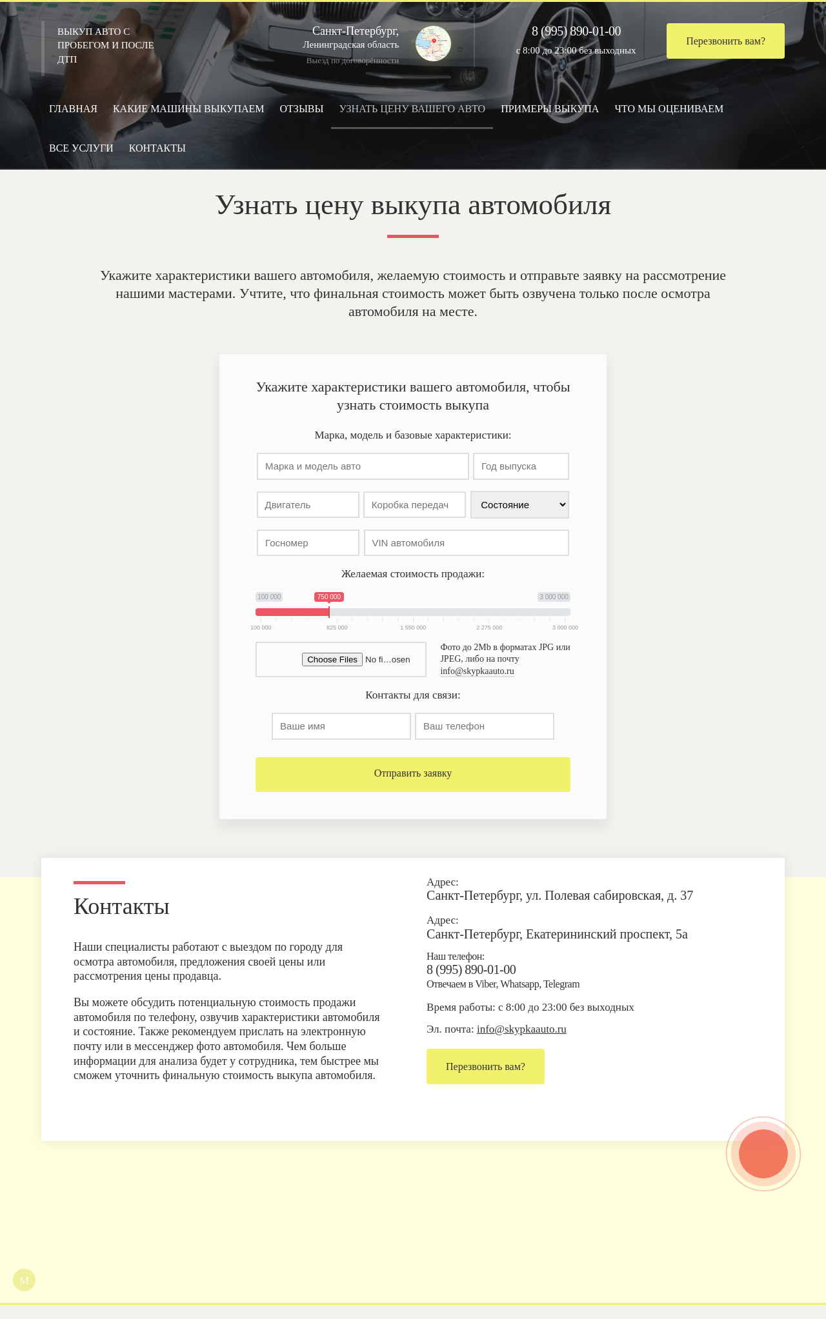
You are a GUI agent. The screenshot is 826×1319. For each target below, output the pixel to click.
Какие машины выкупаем (189, 108)
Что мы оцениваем (668, 108)
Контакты (157, 148)
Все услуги (81, 148)
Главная (73, 108)
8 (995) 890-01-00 (576, 31)
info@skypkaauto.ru (477, 682)
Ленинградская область (365, 37)
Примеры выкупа (550, 108)
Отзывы (302, 108)
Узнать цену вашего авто (412, 108)
